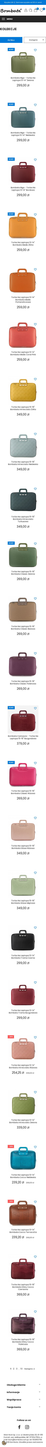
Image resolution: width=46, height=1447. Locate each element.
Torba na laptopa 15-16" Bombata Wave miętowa (23, 901)
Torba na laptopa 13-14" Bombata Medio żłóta (23, 243)
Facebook (19, 1427)
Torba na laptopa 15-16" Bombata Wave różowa (23, 847)
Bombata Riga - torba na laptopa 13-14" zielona (23, 79)
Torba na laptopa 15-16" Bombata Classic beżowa (23, 627)
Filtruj (11, 40)
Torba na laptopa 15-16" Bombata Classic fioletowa (23, 682)
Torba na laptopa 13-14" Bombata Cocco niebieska (23, 1176)
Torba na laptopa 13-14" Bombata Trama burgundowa (23, 1011)
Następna (30, 1368)
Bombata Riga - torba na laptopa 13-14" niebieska (23, 134)
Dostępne (37, 39)
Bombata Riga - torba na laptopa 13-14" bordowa (23, 188)
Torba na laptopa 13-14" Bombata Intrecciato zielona (23, 1121)
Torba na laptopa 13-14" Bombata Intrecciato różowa (23, 1066)
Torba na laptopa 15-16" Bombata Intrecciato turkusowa (23, 519)
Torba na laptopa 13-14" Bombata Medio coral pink (23, 353)
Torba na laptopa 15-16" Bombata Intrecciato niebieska (23, 463)
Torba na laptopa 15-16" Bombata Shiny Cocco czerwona (23, 1287)
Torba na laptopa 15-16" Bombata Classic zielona (23, 572)
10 (21, 1368)
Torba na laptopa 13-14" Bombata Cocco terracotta (23, 1231)
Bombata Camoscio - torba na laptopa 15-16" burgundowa (23, 737)
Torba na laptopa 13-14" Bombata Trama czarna (23, 956)
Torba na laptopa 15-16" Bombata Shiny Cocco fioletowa (23, 1342)
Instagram (27, 1427)
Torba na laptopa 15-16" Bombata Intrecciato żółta (23, 408)
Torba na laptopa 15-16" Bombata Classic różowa (23, 792)
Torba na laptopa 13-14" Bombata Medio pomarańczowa (23, 300)
